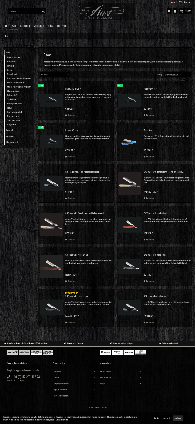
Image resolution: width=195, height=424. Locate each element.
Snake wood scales (13, 120)
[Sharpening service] (57, 26)
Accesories (10, 136)
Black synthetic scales (14, 104)
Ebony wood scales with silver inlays (19, 78)
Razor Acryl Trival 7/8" (74, 89)
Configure (178, 418)
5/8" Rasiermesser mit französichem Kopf (82, 172)
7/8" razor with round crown (155, 296)
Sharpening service (12, 142)
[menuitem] (27, 11)
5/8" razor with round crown (76, 255)
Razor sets (9, 130)
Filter (44, 75)
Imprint (102, 384)
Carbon (9, 70)
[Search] (43, 11)
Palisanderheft (12, 95)
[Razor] (13, 26)
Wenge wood (11, 125)
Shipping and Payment (61, 384)
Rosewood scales (13, 116)
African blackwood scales (15, 83)
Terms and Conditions (61, 396)
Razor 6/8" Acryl (72, 130)
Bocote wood (11, 62)
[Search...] (27, 11)
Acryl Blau (148, 130)
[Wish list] (169, 11)
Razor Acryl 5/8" (150, 89)
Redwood (10, 108)
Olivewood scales (13, 91)
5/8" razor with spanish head (155, 213)
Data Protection (105, 378)
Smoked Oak (11, 99)
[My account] (175, 11)
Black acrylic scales (14, 57)
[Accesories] (39, 26)
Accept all (166, 418)
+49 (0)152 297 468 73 (26, 376)
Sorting (159, 74)
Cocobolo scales (12, 74)
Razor (18, 52)
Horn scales (11, 66)
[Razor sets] (25, 26)
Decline (156, 418)
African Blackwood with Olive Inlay (19, 87)
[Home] (6, 26)
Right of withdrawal (60, 390)
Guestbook (57, 372)
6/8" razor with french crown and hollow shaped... (163, 172)
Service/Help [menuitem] (185, 2)
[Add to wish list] (70, 115)
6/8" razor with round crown (155, 255)
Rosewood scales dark (14, 112)
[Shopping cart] (185, 11)
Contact (56, 378)
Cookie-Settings (105, 372)
